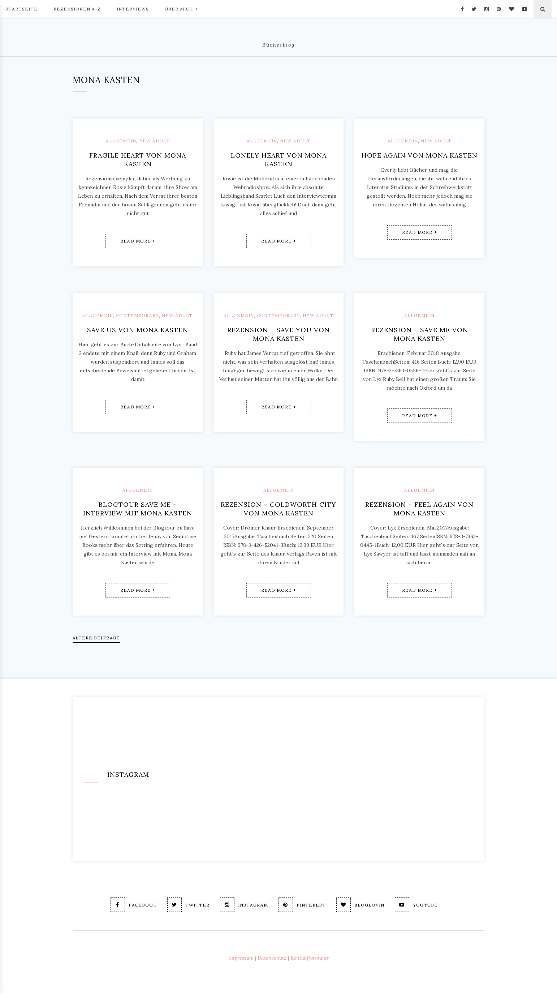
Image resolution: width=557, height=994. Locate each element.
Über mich (181, 8)
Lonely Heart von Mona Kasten (279, 159)
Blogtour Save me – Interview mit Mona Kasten (137, 508)
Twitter (188, 904)
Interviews (133, 9)
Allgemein (121, 140)
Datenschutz (272, 958)
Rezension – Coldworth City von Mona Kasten (278, 508)
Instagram (244, 904)
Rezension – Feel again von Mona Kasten (419, 508)
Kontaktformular (309, 958)
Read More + (137, 241)
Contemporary (137, 315)
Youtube (416, 904)
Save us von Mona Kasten (137, 330)
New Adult (154, 140)
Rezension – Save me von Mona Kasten (419, 334)
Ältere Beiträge (96, 637)
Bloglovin (360, 904)
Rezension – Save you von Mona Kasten (278, 334)
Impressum (241, 958)
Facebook (134, 904)
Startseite (21, 9)
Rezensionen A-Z (77, 9)
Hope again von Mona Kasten (420, 155)
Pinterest (302, 904)
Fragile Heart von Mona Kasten (137, 159)
